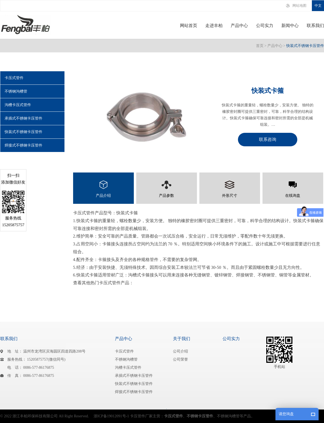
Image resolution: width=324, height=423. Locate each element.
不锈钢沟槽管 (16, 91)
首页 (260, 46)
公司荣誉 (180, 359)
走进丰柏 (214, 25)
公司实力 (264, 25)
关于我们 (181, 338)
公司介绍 (180, 351)
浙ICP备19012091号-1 (111, 416)
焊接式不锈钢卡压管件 (23, 145)
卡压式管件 (14, 78)
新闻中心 (290, 25)
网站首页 (188, 25)
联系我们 (315, 25)
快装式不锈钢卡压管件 (305, 46)
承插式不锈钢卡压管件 (23, 118)
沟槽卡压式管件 (18, 105)
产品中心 (239, 25)
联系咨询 (267, 139)
